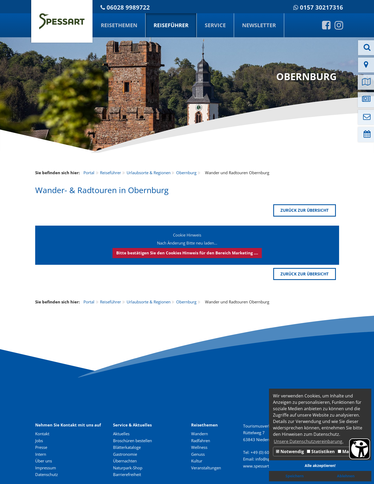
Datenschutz (46, 474)
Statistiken (321, 451)
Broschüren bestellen (132, 440)
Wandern (199, 433)
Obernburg (186, 172)
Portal (88, 172)
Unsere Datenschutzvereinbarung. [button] (308, 441)
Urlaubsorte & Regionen (149, 172)
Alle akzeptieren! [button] (320, 465)
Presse (41, 447)
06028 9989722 (128, 7)
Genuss (198, 454)
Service (215, 25)
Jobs (39, 440)
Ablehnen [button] (346, 475)
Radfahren (200, 440)
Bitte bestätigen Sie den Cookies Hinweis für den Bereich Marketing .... (187, 252)
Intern (40, 454)
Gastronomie (125, 454)
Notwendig (290, 451)
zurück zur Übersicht (304, 210)
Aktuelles (121, 433)
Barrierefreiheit (127, 474)
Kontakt (42, 433)
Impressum (45, 467)
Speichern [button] (294, 475)
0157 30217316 (321, 7)
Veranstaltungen (206, 467)
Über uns (43, 460)
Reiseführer (171, 25)
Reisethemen (119, 25)
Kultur (196, 460)
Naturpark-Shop (127, 467)
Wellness (199, 447)
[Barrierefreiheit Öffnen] (359, 448)
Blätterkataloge (127, 447)
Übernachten (125, 460)
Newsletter (259, 25)
